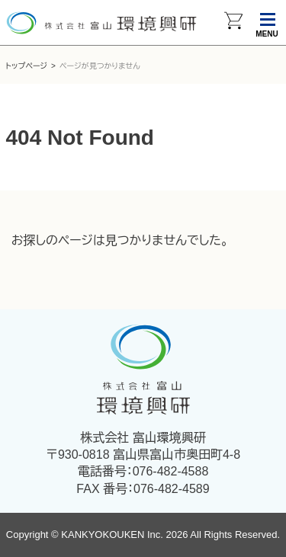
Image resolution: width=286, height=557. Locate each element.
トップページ (27, 66)
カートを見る (233, 22)
